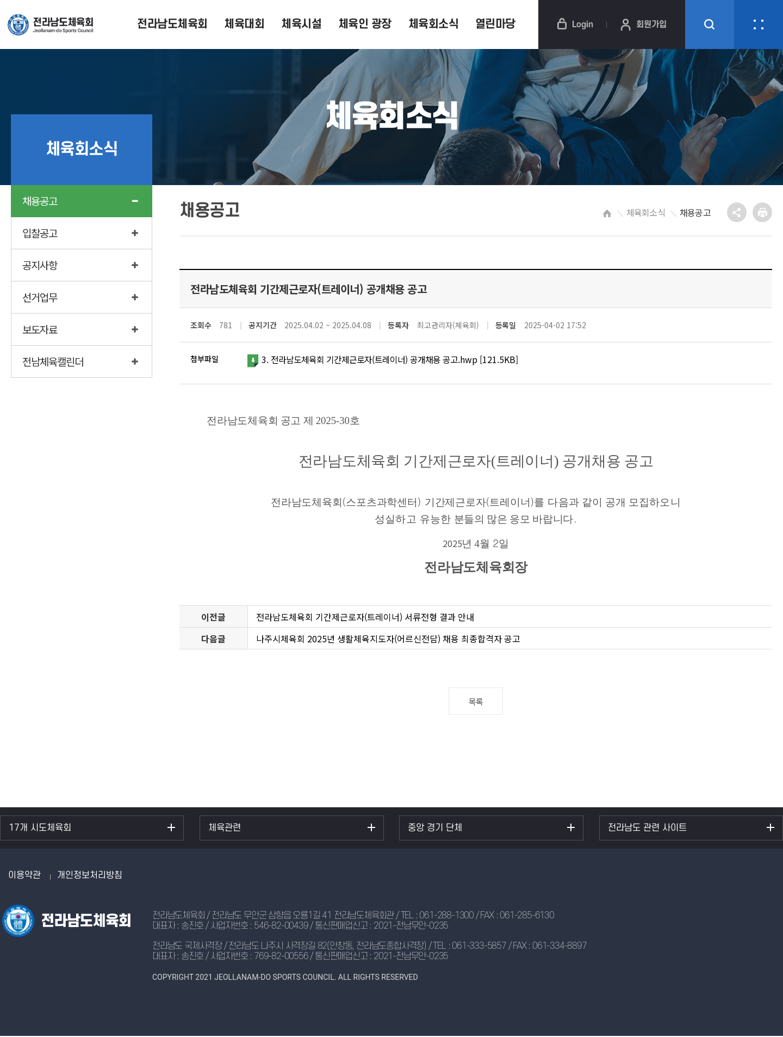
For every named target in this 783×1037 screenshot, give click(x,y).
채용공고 (39, 200)
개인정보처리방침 (89, 876)
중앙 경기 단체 (435, 829)
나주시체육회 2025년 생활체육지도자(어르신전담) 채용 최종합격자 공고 (388, 639)
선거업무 (39, 297)
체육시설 (301, 24)
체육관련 (224, 829)
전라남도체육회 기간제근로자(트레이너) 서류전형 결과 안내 (365, 617)
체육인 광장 (364, 24)
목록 (476, 702)
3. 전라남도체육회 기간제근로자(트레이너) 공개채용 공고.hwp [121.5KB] (389, 360)
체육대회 (244, 24)
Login (575, 24)
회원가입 (643, 24)
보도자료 (39, 329)
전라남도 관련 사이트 (647, 829)
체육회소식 (433, 24)
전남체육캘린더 (52, 361)
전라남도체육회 (172, 24)
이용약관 (24, 876)
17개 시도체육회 (40, 829)
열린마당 (495, 24)
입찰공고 (39, 232)
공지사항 (39, 264)
